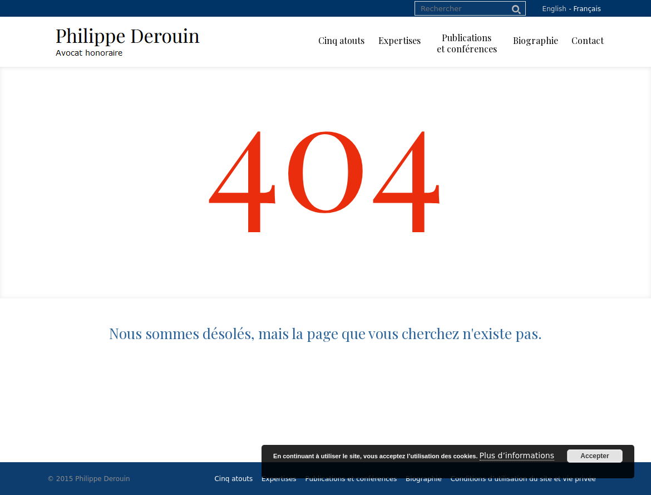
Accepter (594, 456)
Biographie (424, 479)
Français (587, 9)
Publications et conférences (351, 479)
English (554, 9)
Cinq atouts (233, 479)
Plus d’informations (517, 455)
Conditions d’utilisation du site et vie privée (523, 479)
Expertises (279, 479)
